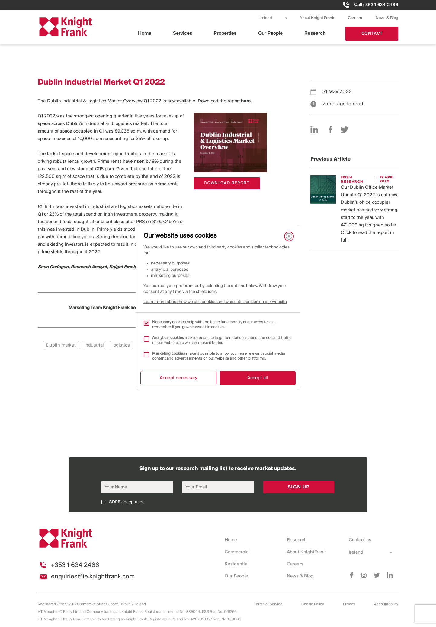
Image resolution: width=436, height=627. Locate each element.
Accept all (257, 378)
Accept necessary (178, 378)
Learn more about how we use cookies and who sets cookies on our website (215, 302)
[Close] (289, 236)
